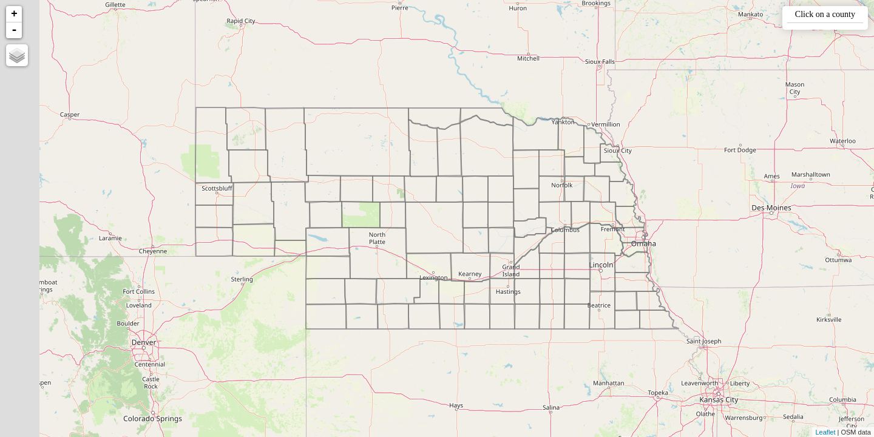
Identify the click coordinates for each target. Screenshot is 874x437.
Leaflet (825, 432)
